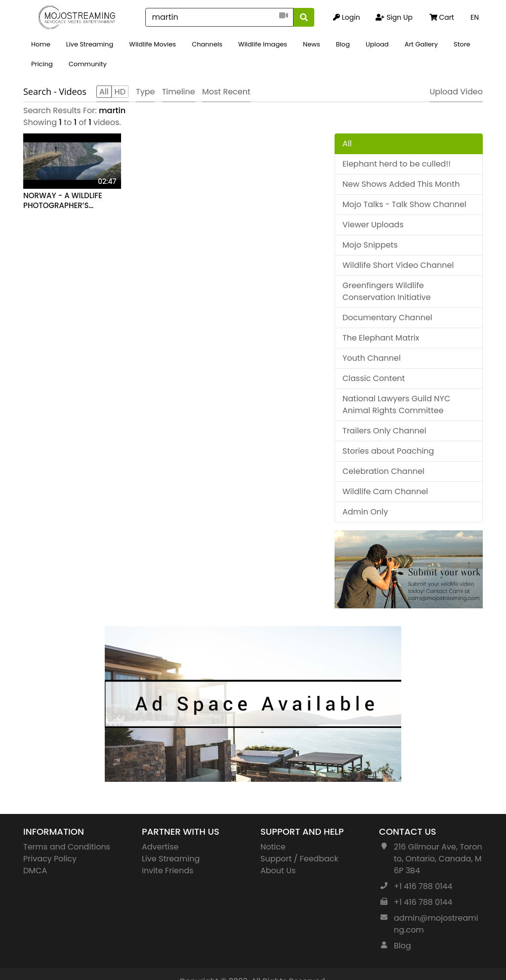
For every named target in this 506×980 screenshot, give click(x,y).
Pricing (42, 64)
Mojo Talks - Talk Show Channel (404, 204)
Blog (343, 44)
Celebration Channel (383, 471)
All (347, 143)
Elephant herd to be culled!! (396, 164)
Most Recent (226, 91)
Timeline (178, 91)
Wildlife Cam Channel (385, 491)
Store (462, 44)
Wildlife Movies (152, 44)
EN (474, 17)
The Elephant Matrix (380, 337)
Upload (377, 44)
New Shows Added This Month (401, 184)
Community (88, 64)
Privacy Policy (50, 858)
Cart (441, 17)
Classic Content (373, 378)
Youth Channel (371, 358)
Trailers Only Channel (384, 430)
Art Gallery (421, 44)
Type (145, 91)
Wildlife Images (262, 44)
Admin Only (365, 511)
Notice (273, 846)
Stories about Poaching (388, 451)
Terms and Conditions (66, 846)
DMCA (35, 870)
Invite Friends (167, 870)
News (311, 44)
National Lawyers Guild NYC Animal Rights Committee (396, 404)
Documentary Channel (387, 317)
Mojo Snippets (370, 245)
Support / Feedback (299, 858)
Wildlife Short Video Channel (398, 265)
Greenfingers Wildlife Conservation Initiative (386, 291)
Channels (207, 44)
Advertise (160, 846)
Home (40, 44)
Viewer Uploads (373, 224)
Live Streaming (89, 44)
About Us (277, 870)
